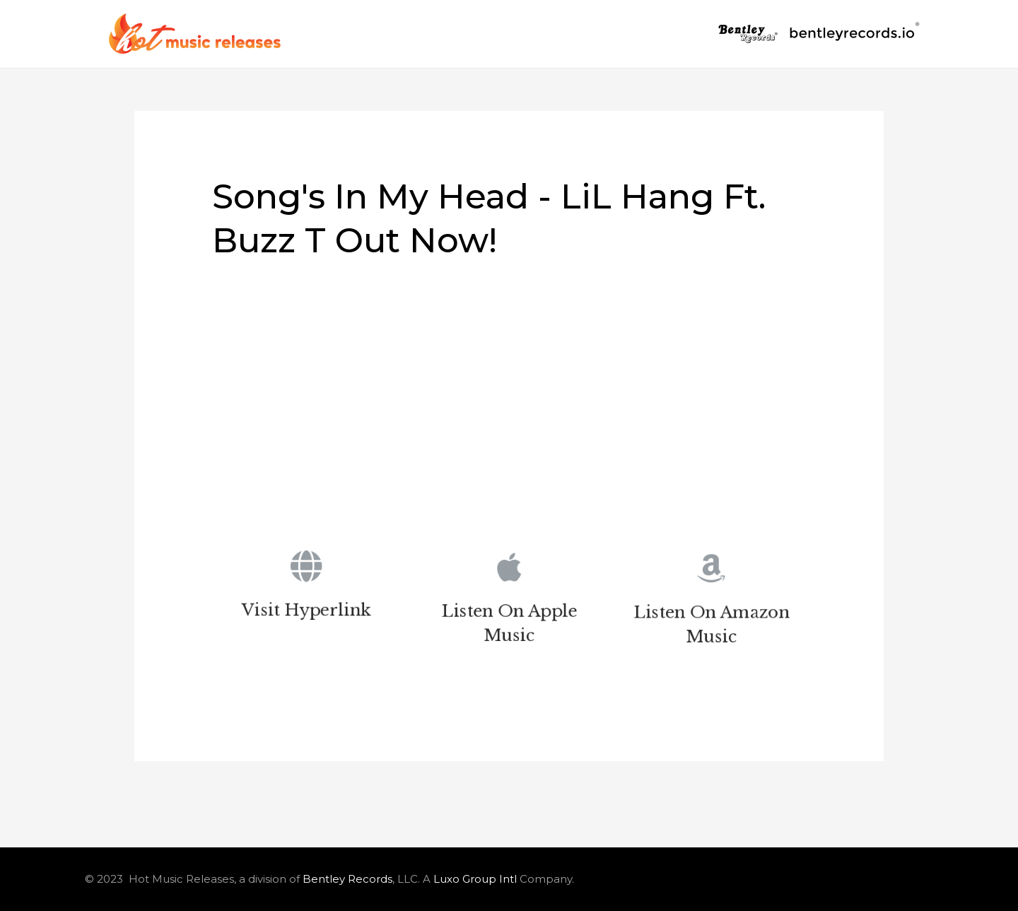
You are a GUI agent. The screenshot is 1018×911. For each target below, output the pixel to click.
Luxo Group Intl (475, 879)
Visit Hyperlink (306, 612)
